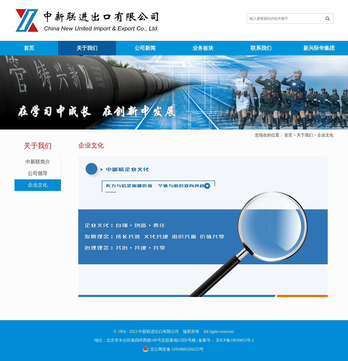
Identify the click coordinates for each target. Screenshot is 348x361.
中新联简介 (38, 162)
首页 (29, 48)
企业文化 (325, 135)
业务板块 (203, 48)
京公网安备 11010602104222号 (177, 349)
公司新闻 (145, 48)
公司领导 (38, 173)
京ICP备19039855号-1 (234, 340)
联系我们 (261, 48)
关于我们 (87, 48)
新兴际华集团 (319, 48)
